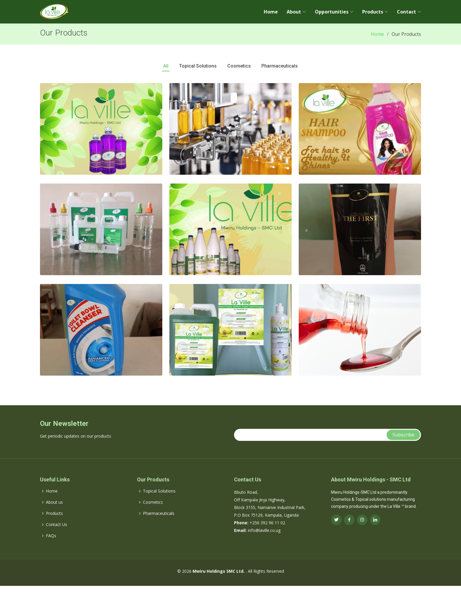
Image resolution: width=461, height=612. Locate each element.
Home (271, 12)
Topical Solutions (159, 501)
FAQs (51, 545)
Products (54, 523)
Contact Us (56, 534)
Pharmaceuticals (158, 523)
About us (54, 512)
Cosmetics (153, 512)
